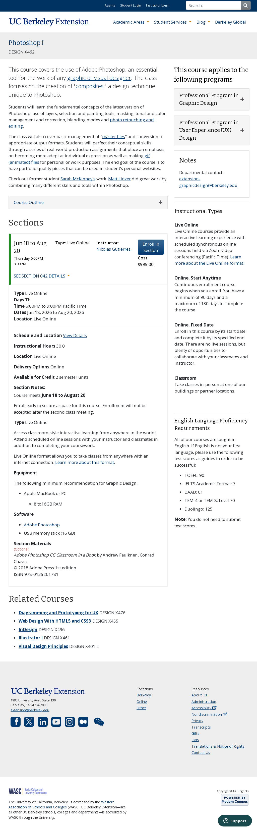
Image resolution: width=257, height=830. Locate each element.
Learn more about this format (84, 462)
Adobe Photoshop (42, 525)
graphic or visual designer (99, 78)
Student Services (171, 22)
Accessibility (203, 707)
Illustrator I (31, 638)
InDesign (28, 629)
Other (141, 707)
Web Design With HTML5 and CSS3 (55, 621)
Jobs (195, 739)
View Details (75, 335)
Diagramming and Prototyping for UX (58, 613)
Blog (202, 22)
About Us (199, 695)
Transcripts (201, 727)
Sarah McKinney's (77, 179)
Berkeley (144, 695)
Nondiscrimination (209, 714)
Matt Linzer (119, 179)
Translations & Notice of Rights (217, 746)
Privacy (197, 720)
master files (113, 136)
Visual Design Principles (43, 646)
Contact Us (200, 752)
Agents (110, 5)
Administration (203, 701)
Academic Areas (129, 22)
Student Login (130, 5)
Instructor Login (157, 5)
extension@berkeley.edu (30, 710)
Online (142, 701)
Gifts (195, 733)
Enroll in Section (151, 247)
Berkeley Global (230, 22)
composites (89, 86)
